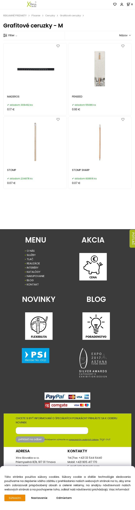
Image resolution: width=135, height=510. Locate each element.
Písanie (36, 15)
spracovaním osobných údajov (84, 439)
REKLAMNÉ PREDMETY (15, 15)
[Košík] (131, 4)
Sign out (105, 439)
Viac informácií (119, 489)
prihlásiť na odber (30, 439)
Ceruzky (50, 15)
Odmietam (64, 498)
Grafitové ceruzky (70, 15)
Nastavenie (39, 498)
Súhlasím (15, 498)
